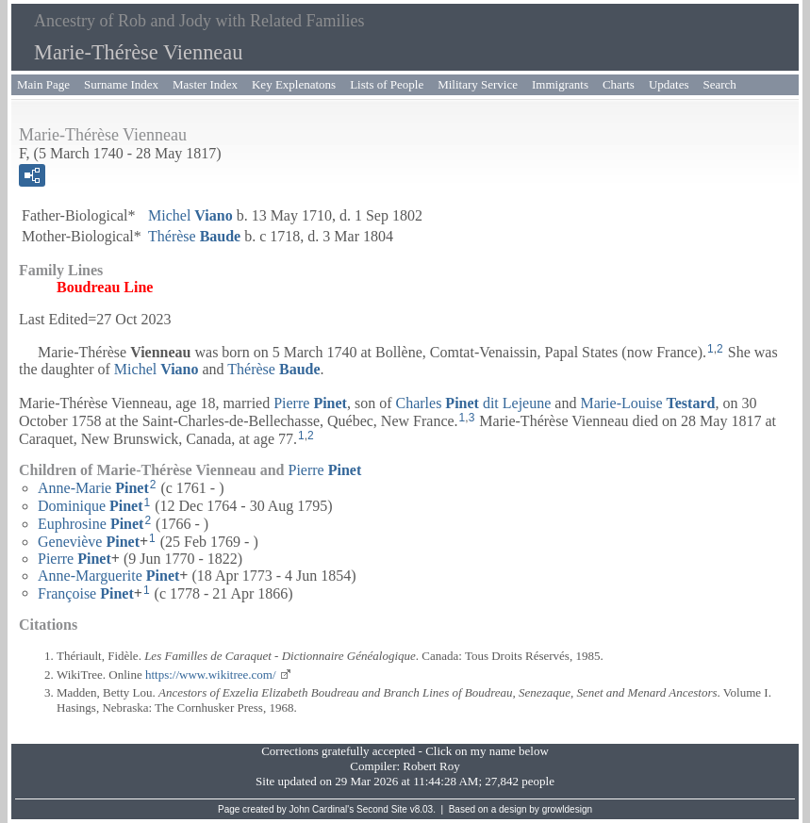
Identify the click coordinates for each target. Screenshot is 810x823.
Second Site (381, 809)
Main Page (43, 84)
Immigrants (560, 84)
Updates (669, 84)
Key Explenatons (294, 84)
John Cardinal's (322, 809)
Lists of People (386, 84)
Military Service (478, 84)
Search (719, 84)
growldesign (567, 809)
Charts (619, 84)
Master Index (205, 84)
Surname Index (121, 84)
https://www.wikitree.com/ (210, 674)
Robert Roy (431, 766)
